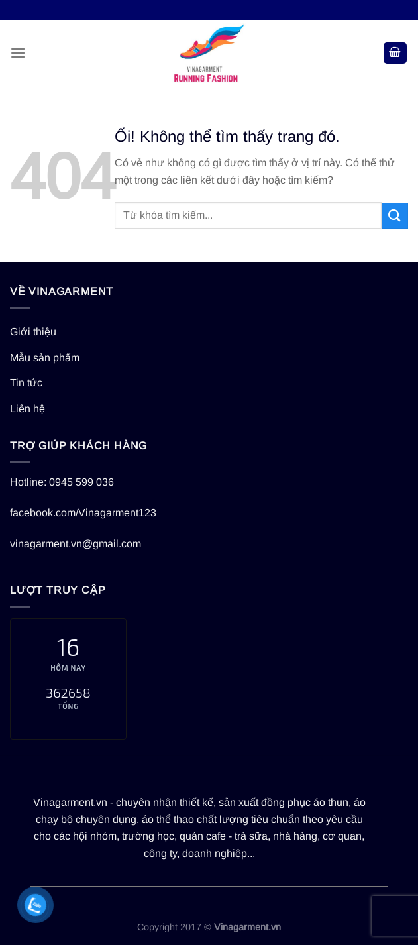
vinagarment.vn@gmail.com (75, 543)
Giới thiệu (33, 331)
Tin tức (26, 382)
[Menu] (18, 52)
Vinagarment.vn (70, 802)
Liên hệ (27, 408)
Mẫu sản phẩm (44, 357)
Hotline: (29, 482)
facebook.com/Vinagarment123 (83, 512)
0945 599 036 (81, 482)
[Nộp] (395, 216)
